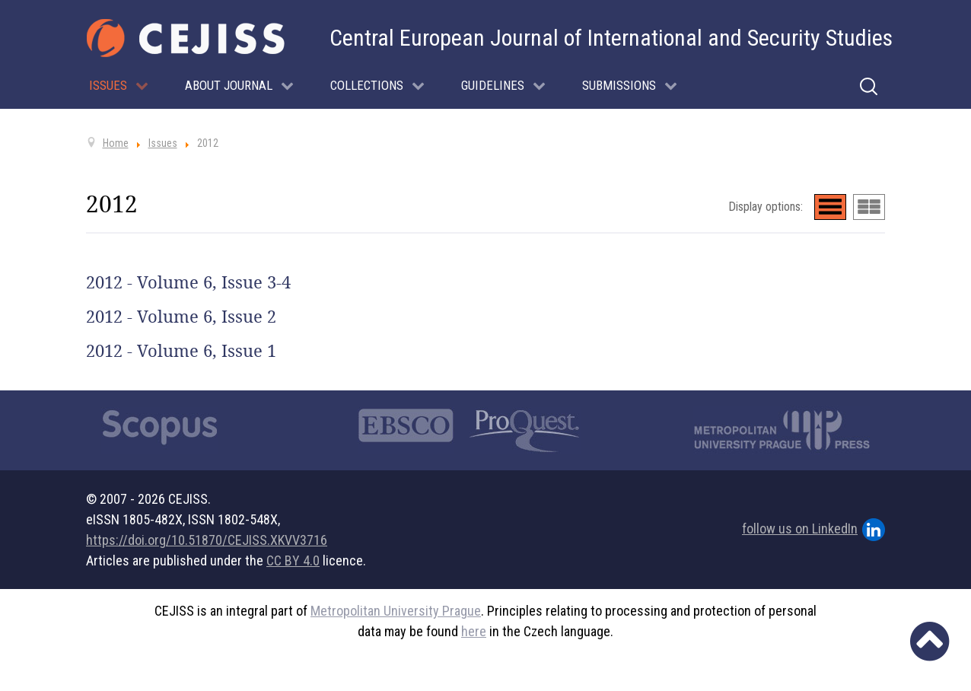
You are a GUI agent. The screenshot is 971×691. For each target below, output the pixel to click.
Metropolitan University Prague (395, 611)
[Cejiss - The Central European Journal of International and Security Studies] (185, 38)
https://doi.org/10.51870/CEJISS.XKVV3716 (206, 540)
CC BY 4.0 (293, 560)
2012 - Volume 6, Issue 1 (181, 350)
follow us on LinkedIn (813, 529)
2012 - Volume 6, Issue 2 (181, 316)
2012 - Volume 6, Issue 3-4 (188, 282)
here (473, 631)
